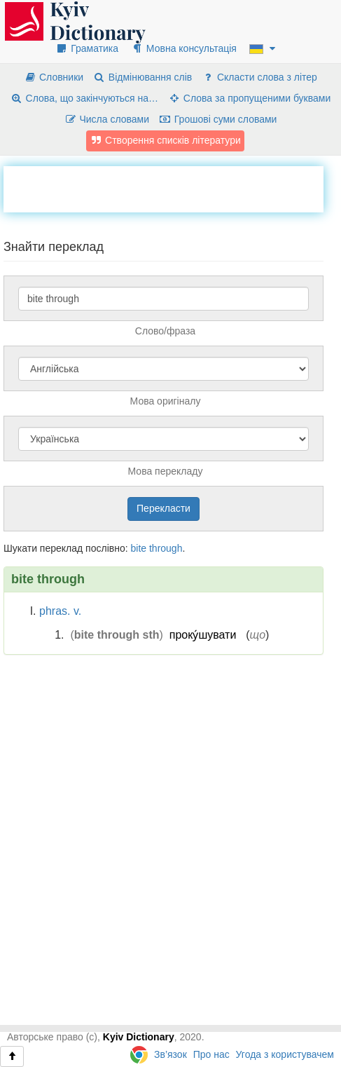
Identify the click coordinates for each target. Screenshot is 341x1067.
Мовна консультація (184, 48)
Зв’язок (170, 1054)
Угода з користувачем (285, 1054)
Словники (53, 77)
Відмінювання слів (142, 77)
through (165, 548)
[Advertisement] (172, 187)
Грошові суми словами (218, 119)
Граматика (86, 48)
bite (138, 548)
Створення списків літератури (165, 140)
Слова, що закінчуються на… (84, 98)
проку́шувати (203, 635)
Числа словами (107, 119)
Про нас (211, 1054)
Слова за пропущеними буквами (249, 98)
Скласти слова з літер (259, 77)
